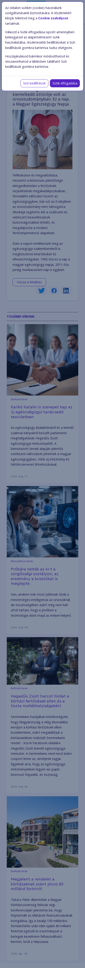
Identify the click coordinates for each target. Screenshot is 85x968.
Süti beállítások (34, 83)
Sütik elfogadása (65, 83)
